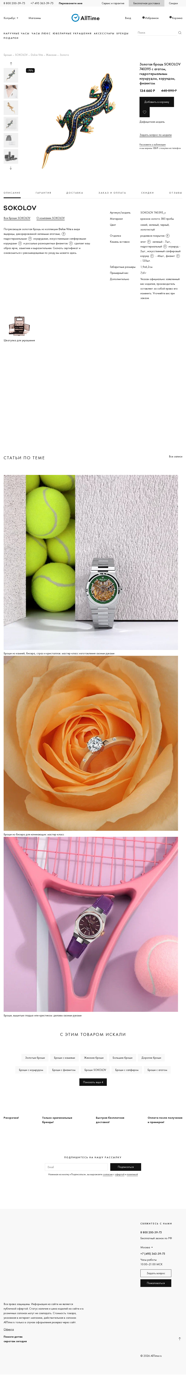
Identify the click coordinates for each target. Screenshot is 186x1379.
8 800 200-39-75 (14, 3)
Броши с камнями (64, 1058)
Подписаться (126, 1167)
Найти (179, 32)
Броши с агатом (157, 1070)
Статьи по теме (24, 458)
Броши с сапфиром (126, 1070)
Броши (8, 55)
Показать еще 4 (93, 1082)
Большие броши (122, 1058)
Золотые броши (35, 1058)
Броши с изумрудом (31, 1070)
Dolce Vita (37, 55)
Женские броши (94, 1058)
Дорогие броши (151, 1058)
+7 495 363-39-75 (42, 3)
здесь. (73, 253)
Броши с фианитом (63, 1070)
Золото (64, 55)
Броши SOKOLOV (95, 1070)
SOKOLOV (21, 55)
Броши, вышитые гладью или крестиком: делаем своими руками (43, 1015)
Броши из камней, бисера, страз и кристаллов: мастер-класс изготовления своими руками (59, 653)
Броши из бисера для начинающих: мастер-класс (34, 834)
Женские (51, 55)
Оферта (9, 1329)
